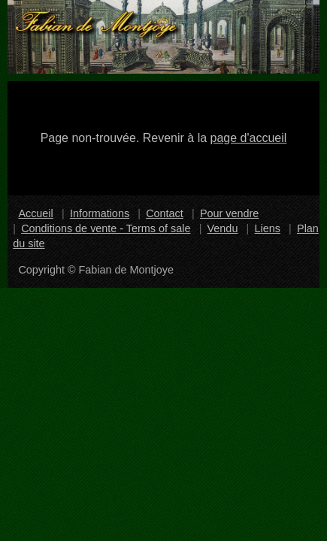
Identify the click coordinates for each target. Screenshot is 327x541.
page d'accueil (248, 137)
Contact (164, 213)
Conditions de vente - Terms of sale (105, 228)
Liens (267, 228)
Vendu (222, 228)
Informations (99, 213)
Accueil (35, 213)
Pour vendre (229, 213)
